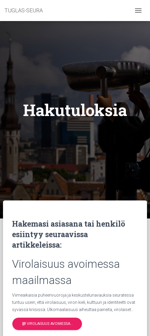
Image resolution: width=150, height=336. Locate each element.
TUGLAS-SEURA (24, 10)
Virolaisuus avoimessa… (47, 324)
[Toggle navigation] (138, 10)
